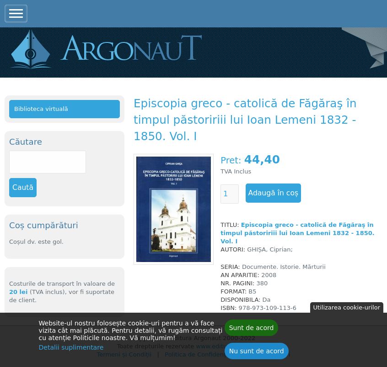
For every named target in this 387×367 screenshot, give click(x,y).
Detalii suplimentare (71, 349)
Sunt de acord (251, 330)
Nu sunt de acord (256, 353)
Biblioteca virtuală (41, 108)
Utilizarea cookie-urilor (346, 309)
